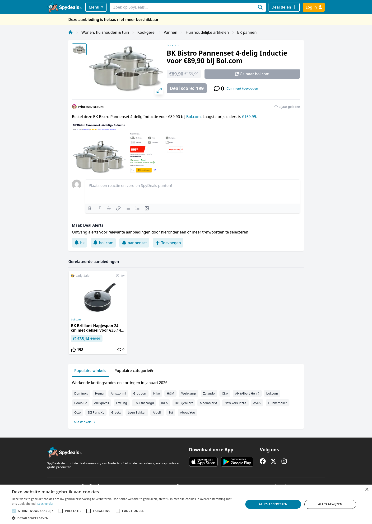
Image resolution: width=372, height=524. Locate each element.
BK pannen (247, 32)
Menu (96, 7)
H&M (170, 393)
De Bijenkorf (184, 403)
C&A (225, 393)
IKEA (164, 403)
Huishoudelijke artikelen (207, 32)
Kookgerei (146, 32)
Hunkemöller (277, 403)
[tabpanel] (186, 401)
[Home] (70, 32)
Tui (171, 412)
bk (79, 242)
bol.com (173, 45)
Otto (77, 412)
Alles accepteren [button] (273, 504)
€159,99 (249, 116)
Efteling (121, 403)
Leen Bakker (137, 412)
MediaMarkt (208, 403)
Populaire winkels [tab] (90, 370)
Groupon (139, 393)
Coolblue (80, 403)
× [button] (366, 489)
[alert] (186, 504)
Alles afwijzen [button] (330, 504)
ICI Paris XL (96, 412)
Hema (99, 393)
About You (187, 412)
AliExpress (101, 403)
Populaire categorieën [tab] (135, 370)
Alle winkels (85, 422)
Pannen (170, 32)
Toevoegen (168, 242)
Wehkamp (188, 393)
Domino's (81, 393)
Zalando (209, 393)
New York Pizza (235, 403)
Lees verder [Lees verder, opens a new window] (45, 504)
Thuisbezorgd (144, 403)
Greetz (116, 412)
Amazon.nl (118, 393)
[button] (124, 518)
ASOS (257, 403)
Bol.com (193, 116)
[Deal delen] (284, 7)
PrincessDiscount (91, 107)
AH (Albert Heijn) (247, 393)
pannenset (134, 242)
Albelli (157, 412)
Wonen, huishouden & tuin (105, 32)
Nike (156, 393)
